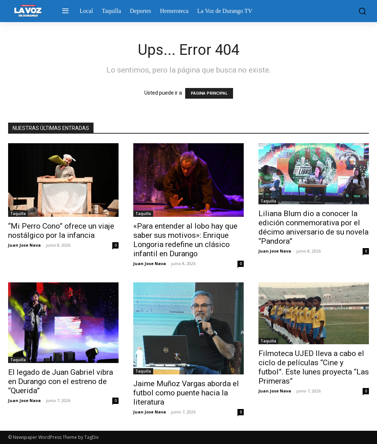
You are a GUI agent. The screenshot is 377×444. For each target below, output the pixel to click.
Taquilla (18, 213)
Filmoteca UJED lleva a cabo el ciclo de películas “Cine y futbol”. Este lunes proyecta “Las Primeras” (313, 367)
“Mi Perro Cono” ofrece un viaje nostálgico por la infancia (61, 231)
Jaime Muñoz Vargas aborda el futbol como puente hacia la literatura (186, 392)
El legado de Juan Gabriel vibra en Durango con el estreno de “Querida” (60, 381)
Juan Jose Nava (24, 245)
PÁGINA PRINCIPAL (209, 93)
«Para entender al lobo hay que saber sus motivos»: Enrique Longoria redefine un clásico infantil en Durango (185, 240)
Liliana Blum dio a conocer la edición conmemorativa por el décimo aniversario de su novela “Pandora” (313, 227)
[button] (360, 11)
